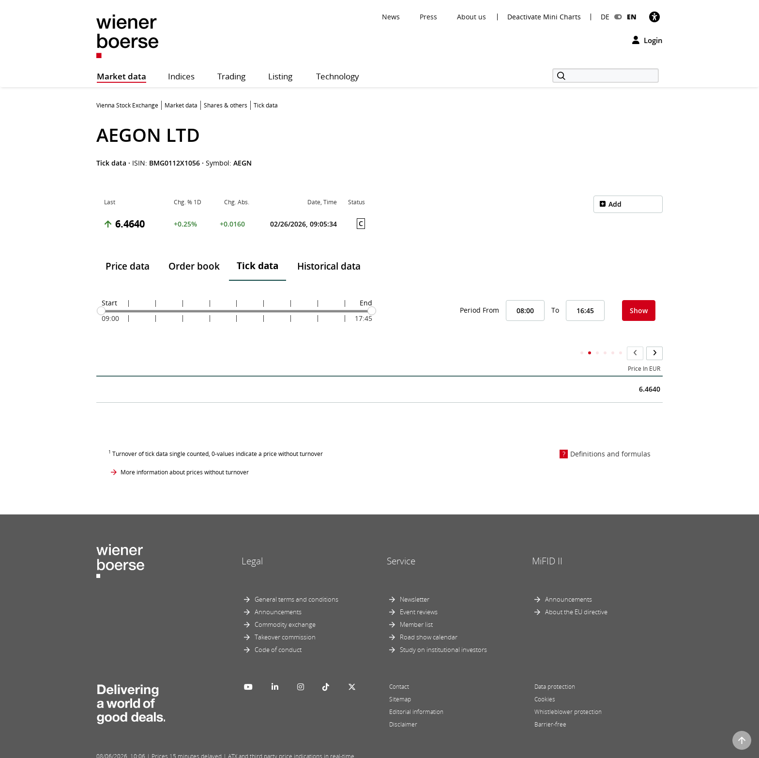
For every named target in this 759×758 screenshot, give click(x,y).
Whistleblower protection (568, 693)
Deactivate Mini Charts (544, 17)
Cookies (544, 680)
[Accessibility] (654, 17)
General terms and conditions (296, 580)
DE (605, 16)
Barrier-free (550, 705)
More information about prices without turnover (185, 453)
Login (647, 40)
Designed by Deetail (296, 749)
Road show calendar (428, 618)
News (391, 16)
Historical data (329, 266)
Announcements (278, 593)
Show (639, 310)
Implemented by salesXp (239, 749)
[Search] (605, 75)
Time (111, 350)
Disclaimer (403, 705)
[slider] (101, 310)
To (555, 310)
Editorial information (416, 693)
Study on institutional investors (443, 630)
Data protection (554, 668)
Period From (479, 310)
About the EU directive (576, 593)
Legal (252, 542)
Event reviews (419, 593)
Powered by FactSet (182, 749)
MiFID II (547, 542)
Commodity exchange (285, 605)
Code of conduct (278, 630)
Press (428, 16)
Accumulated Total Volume (490, 350)
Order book (194, 266)
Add (615, 204)
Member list (416, 605)
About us (471, 16)
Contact (399, 668)
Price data (128, 266)
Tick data (257, 265)
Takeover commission (285, 618)
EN (632, 16)
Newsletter (414, 580)
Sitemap (400, 680)
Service (401, 542)
